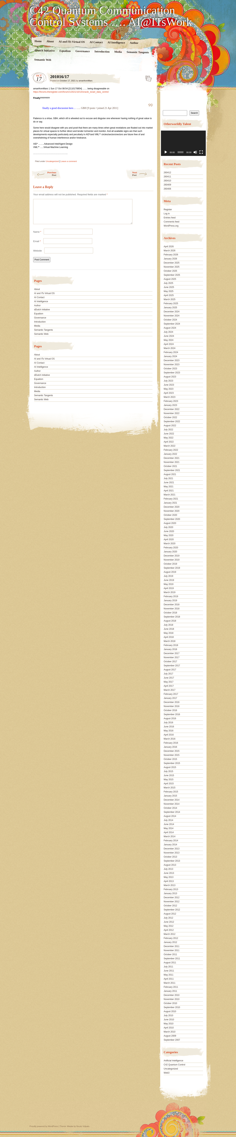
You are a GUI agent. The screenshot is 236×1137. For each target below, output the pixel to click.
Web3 (166, 1073)
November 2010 (171, 999)
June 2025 (169, 287)
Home (38, 41)
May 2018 (168, 633)
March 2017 (169, 690)
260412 (167, 172)
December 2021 (171, 458)
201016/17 (147, 77)
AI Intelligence (116, 42)
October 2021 (170, 466)
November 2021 (171, 462)
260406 (167, 189)
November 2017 (171, 657)
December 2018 (171, 604)
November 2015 (171, 755)
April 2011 (169, 979)
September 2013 (172, 861)
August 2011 (170, 962)
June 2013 (169, 873)
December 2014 (171, 800)
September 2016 (172, 714)
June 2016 (169, 726)
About (50, 41)
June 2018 (169, 629)
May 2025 (168, 291)
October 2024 (170, 319)
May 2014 (168, 828)
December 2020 (171, 507)
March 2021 (169, 494)
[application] (183, 143)
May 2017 (168, 682)
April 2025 (169, 295)
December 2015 (171, 751)
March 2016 (169, 739)
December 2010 (171, 995)
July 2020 (168, 527)
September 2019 (172, 568)
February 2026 (171, 254)
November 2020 (171, 511)
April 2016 (169, 734)
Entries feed (170, 217)
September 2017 (172, 665)
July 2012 (168, 918)
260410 (167, 180)
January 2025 (170, 307)
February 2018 (171, 645)
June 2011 (169, 970)
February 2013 (171, 889)
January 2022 (170, 454)
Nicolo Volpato (82, 1126)
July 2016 (168, 722)
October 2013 (170, 857)
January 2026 (170, 258)
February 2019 (171, 596)
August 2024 (170, 328)
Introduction (102, 51)
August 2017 (170, 669)
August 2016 (170, 718)
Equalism (65, 51)
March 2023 (169, 397)
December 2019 (171, 555)
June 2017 (169, 678)
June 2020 (169, 531)
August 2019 (170, 572)
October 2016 (170, 710)
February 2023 (171, 401)
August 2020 (170, 523)
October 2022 (170, 417)
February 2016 (171, 743)
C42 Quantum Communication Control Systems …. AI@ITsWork (111, 16)
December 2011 (171, 946)
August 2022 (170, 425)
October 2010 (170, 1003)
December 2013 (171, 848)
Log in (167, 213)
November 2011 (171, 950)
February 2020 (171, 547)
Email (37, 245)
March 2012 (169, 934)
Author (134, 42)
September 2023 (172, 372)
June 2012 (169, 922)
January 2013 (170, 893)
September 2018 (172, 616)
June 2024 (169, 336)
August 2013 (170, 865)
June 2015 (169, 775)
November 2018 (171, 608)
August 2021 (170, 474)
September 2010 (172, 1007)
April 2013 (169, 881)
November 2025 (171, 267)
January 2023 (170, 405)
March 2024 (169, 348)
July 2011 (168, 966)
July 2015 (168, 771)
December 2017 (171, 653)
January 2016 (170, 747)
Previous (43, 173)
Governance (82, 51)
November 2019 (171, 560)
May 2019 (168, 584)
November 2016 (171, 706)
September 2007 (172, 1040)
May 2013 (168, 877)
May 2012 (168, 926)
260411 (167, 176)
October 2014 (170, 808)
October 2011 (170, 954)
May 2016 (168, 730)
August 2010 (170, 1011)
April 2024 (169, 344)
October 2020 (170, 515)
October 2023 (170, 368)
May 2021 (168, 486)
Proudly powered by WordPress (44, 1126)
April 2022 (169, 442)
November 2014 (171, 804)
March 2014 (169, 836)
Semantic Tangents (138, 52)
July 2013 (168, 869)
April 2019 (169, 588)
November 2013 (171, 852)
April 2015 (169, 783)
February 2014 (171, 840)
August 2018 (170, 621)
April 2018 (169, 637)
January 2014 (170, 844)
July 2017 (168, 673)
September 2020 (172, 519)
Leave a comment (69, 161)
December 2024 (171, 311)
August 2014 (170, 816)
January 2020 (170, 551)
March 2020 (169, 543)
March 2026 (169, 250)
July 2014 (168, 820)
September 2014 (172, 812)
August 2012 (170, 913)
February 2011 (171, 987)
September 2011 (172, 958)
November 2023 (171, 364)
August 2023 (170, 376)
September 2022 (172, 421)
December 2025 (171, 263)
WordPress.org (171, 226)
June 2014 (169, 824)
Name (37, 236)
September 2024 (172, 324)
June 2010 (169, 1019)
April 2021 (169, 490)
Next (143, 173)
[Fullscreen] (201, 152)
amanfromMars (85, 81)
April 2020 (169, 539)
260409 (167, 184)
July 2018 (168, 625)
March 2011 (169, 983)
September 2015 (172, 763)
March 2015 (169, 787)
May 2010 (168, 1023)
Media (118, 51)
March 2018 (169, 641)
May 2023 (168, 389)
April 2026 (169, 246)
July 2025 (168, 283)
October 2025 (170, 271)
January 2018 (170, 649)
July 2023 (168, 380)
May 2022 (168, 437)
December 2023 (171, 360)
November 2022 (171, 413)
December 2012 (171, 897)
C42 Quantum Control (174, 1064)
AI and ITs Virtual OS (72, 41)
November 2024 (171, 315)
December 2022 (171, 409)
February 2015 (171, 791)
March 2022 (169, 446)
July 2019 (168, 576)
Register (168, 209)
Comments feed (171, 221)
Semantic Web (42, 59)
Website (37, 255)
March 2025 (169, 299)
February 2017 (171, 694)
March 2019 (169, 592)
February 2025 (171, 303)
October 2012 (170, 905)
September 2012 (172, 909)
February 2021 (171, 498)
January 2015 (170, 795)
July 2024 (168, 332)
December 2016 (171, 702)
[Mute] (195, 152)
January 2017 (170, 698)
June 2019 (169, 580)
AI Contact (96, 42)
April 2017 (169, 686)
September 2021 (172, 470)
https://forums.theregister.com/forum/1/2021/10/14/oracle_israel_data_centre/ (71, 92)
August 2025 (170, 279)
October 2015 (170, 759)
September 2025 (172, 275)
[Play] (166, 152)
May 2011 (168, 975)
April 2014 (169, 832)
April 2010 (169, 1027)
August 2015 (170, 767)
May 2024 (168, 340)
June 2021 (169, 482)
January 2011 (170, 991)
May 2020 (168, 535)
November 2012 (171, 901)
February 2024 (171, 352)
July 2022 (168, 429)
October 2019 (170, 564)
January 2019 (170, 600)
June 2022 (169, 433)
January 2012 (170, 942)
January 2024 (170, 356)
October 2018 (170, 612)
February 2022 (171, 450)
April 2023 (169, 393)
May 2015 (168, 779)
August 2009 (170, 1036)
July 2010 (168, 1015)
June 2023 (169, 385)
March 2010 (169, 1031)
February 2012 (171, 938)
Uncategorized (52, 161)
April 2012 (169, 930)
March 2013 (169, 885)
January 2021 (170, 503)
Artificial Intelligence (173, 1060)
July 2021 (168, 478)
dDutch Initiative (44, 50)
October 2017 (170, 661)
